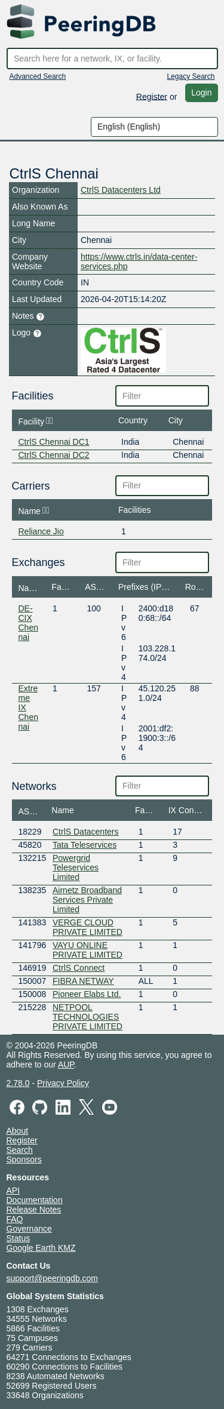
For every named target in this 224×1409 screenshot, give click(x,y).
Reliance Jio (41, 531)
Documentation (35, 1200)
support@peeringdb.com (53, 1278)
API (13, 1190)
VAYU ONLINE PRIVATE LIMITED (87, 949)
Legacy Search (190, 76)
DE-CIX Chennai (28, 623)
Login (201, 92)
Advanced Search (38, 76)
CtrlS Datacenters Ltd (121, 190)
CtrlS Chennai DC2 (54, 455)
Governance (29, 1228)
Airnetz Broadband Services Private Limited (87, 899)
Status (18, 1238)
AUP (66, 1064)
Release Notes (34, 1209)
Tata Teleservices (84, 845)
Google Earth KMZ (41, 1248)
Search (20, 1150)
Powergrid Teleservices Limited (76, 867)
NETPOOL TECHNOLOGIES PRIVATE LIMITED (87, 1016)
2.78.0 (18, 1083)
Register (151, 96)
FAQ (15, 1219)
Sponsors (24, 1159)
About (18, 1131)
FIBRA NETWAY (83, 981)
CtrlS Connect (79, 968)
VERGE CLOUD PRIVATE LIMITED (87, 927)
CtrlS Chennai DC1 (54, 442)
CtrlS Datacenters (85, 831)
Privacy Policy (63, 1083)
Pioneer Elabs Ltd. (87, 994)
